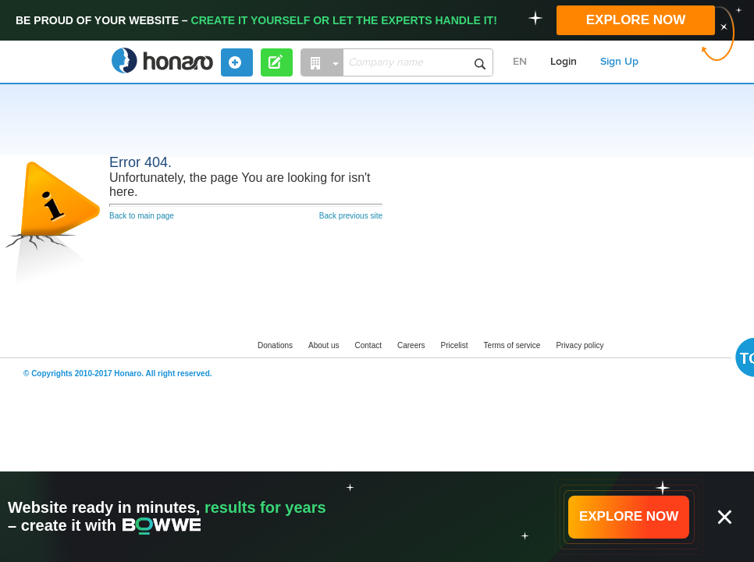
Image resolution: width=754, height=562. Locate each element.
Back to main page (141, 216)
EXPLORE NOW (636, 19)
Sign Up (619, 62)
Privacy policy (579, 345)
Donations (275, 345)
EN (520, 62)
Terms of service (512, 345)
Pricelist (454, 345)
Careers (411, 345)
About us (323, 345)
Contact (368, 345)
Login (563, 62)
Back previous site (350, 216)
